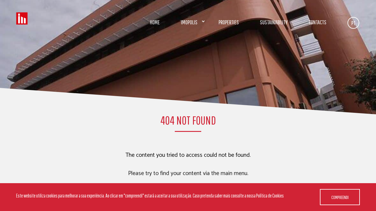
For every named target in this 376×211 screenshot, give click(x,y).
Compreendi (340, 197)
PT (353, 23)
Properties (229, 22)
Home (155, 22)
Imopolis (189, 22)
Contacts (317, 22)
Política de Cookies (270, 195)
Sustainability (274, 22)
